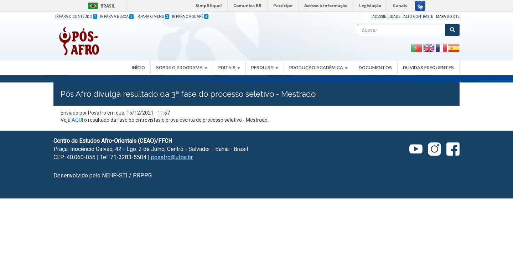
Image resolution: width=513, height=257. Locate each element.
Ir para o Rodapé (190, 17)
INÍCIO (138, 67)
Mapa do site (448, 17)
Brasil (100, 6)
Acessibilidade (386, 17)
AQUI (78, 120)
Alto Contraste (418, 17)
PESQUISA (264, 67)
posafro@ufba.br (172, 157)
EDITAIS (229, 67)
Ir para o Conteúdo (76, 17)
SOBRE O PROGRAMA (181, 67)
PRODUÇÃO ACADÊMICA (318, 67)
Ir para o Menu (152, 17)
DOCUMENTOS (375, 67)
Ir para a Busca (117, 17)
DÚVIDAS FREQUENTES (428, 67)
